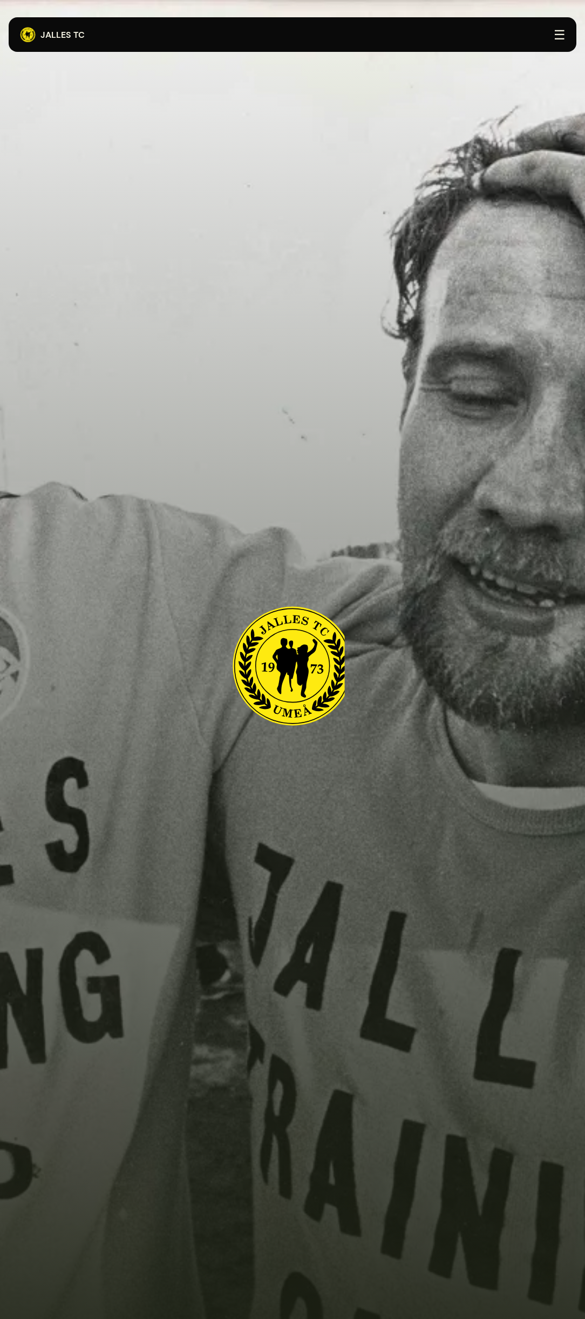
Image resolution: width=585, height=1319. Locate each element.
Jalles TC (52, 35)
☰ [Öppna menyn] (560, 34)
